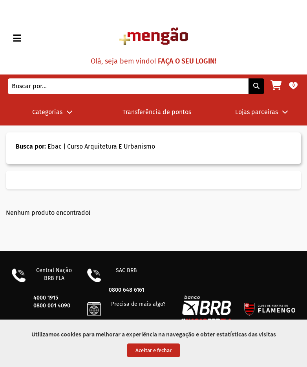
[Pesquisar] (256, 86)
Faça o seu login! (187, 61)
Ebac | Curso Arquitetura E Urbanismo (85, 146)
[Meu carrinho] (276, 86)
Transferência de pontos (156, 112)
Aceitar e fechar (153, 350)
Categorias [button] (52, 112)
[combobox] (128, 86)
